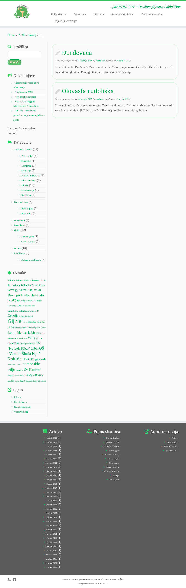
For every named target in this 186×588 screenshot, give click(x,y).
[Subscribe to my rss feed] (10, 579)
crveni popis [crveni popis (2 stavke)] (35, 300)
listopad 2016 (51, 509)
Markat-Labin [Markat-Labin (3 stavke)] (26, 332)
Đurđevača (77, 53)
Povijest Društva (112, 467)
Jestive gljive (27, 236)
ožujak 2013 (52, 542)
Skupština (26, 195)
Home (11, 35)
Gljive (99, 14)
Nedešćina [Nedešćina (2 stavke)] (13, 343)
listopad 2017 (51, 496)
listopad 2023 (51, 467)
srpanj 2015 (52, 525)
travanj (32, 35)
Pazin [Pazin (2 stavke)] (27, 359)
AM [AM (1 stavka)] (9, 280)
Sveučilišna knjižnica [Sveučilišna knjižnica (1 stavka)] (16, 375)
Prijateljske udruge (65, 21)
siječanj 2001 (51, 559)
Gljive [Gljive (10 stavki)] (14, 321)
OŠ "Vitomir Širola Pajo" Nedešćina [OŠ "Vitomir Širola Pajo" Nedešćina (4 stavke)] (26, 353)
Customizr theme (100, 583)
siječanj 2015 (51, 530)
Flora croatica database (25, 96)
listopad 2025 (51, 442)
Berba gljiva (27, 156)
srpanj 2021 (52, 475)
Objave (17, 248)
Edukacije (26, 170)
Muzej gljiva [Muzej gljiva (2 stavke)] (35, 337)
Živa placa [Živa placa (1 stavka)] (42, 381)
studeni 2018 (51, 484)
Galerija (80, 14)
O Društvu (59, 14)
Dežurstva (26, 161)
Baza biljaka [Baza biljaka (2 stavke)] (38, 285)
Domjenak (26, 165)
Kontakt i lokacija (112, 455)
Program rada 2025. (24, 92)
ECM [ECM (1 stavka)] (19, 306)
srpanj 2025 (52, 455)
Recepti (116, 475)
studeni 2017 (51, 492)
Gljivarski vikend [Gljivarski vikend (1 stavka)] (26, 316)
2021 (21, 35)
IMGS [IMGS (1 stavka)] (24, 322)
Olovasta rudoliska (88, 91)
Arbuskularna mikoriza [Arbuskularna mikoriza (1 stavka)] (20, 280)
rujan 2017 (52, 500)
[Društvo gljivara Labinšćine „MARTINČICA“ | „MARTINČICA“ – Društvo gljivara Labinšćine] (22, 12)
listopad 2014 (51, 534)
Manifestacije (27, 190)
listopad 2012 (51, 546)
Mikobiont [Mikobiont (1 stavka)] (40, 333)
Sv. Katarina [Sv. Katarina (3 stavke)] (32, 370)
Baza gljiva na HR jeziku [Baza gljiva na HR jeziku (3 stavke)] (24, 290)
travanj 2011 (52, 550)
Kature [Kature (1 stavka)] (43, 328)
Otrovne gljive (28, 241)
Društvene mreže (151, 14)
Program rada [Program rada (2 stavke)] (38, 359)
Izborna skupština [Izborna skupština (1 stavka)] (21, 328)
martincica (100, 60)
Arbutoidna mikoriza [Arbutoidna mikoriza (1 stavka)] (38, 280)
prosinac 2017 (51, 488)
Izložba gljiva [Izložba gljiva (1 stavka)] (34, 328)
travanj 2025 (52, 459)
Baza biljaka (27, 208)
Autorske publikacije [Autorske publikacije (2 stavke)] (19, 285)
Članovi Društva (112, 438)
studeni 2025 (51, 438)
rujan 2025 (52, 446)
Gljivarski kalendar (111, 446)
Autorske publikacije (31, 259)
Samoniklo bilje (122, 14)
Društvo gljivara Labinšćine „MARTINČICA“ (89, 579)
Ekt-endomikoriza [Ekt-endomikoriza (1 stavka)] (28, 306)
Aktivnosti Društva (23, 149)
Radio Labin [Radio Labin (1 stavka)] (16, 365)
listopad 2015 (51, 517)
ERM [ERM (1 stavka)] (37, 311)
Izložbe (24, 185)
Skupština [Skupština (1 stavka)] (19, 370)
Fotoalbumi (19, 225)
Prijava (17, 397)
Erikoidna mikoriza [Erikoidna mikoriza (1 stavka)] (26, 311)
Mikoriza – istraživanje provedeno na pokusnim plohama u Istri (29, 115)
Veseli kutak (114, 480)
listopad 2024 (51, 463)
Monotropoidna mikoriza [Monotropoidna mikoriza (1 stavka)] (17, 338)
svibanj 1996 (51, 567)
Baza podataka (21, 202)
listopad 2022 (51, 471)
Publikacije (19, 253)
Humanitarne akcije (30, 175)
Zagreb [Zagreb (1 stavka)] (22, 381)
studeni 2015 (51, 513)
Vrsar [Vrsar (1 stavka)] (17, 381)
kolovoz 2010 (51, 555)
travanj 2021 (52, 480)
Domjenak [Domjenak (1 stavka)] (12, 306)
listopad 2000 (51, 563)
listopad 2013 (51, 538)
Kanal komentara (22, 406)
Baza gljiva (26, 213)
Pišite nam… (114, 463)
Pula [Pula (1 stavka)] (9, 365)
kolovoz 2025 (51, 450)
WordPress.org (21, 411)
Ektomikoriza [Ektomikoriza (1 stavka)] (13, 311)
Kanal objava (20, 402)
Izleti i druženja (28, 180)
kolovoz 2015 (51, 521)
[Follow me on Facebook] (16, 579)
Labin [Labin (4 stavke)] (12, 332)
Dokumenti (19, 220)
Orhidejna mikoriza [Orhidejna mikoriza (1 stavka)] (27, 344)
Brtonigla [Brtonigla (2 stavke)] (22, 300)
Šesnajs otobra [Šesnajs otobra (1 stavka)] (31, 381)
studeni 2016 (51, 505)
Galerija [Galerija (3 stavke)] (13, 316)
